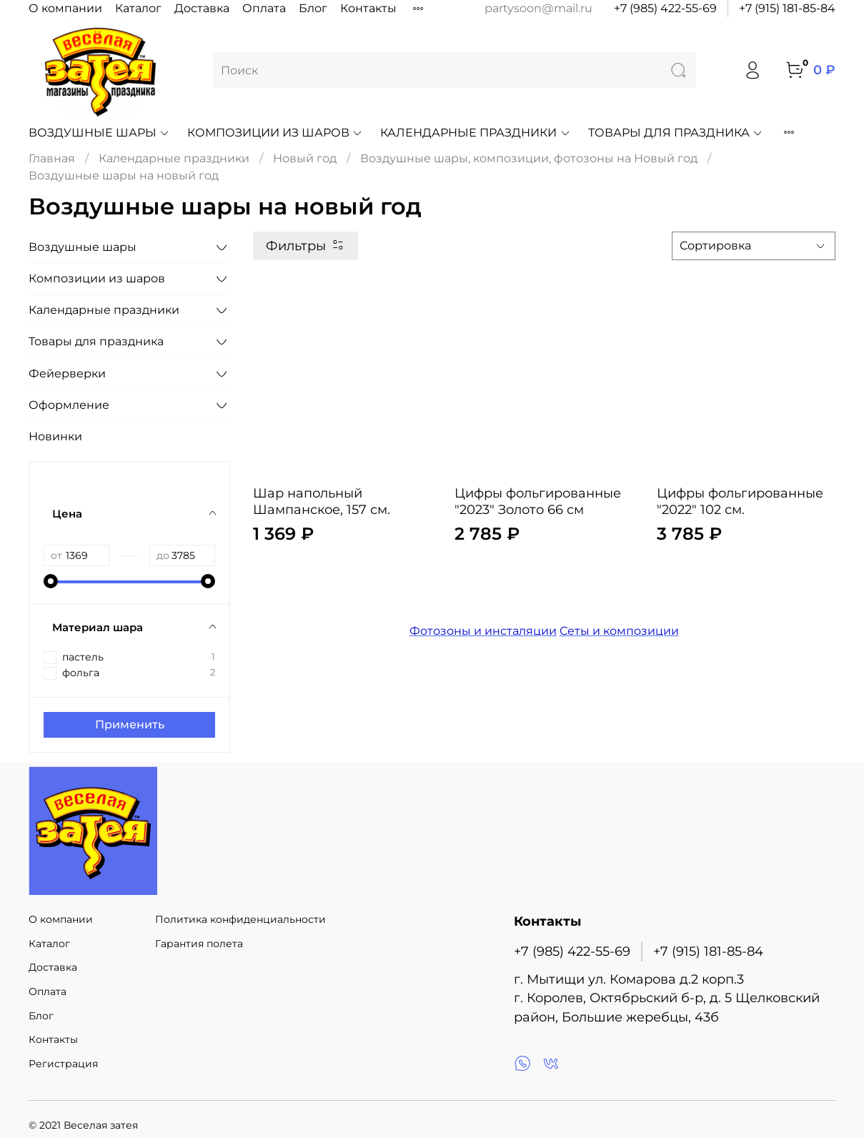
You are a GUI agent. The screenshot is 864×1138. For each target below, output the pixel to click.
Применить (129, 724)
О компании (65, 8)
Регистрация (63, 1063)
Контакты (368, 8)
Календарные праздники (475, 132)
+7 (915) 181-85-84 (787, 8)
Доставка (201, 8)
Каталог (138, 8)
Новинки (55, 436)
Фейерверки (67, 373)
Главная (52, 158)
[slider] (50, 581)
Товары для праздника (675, 132)
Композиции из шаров (275, 132)
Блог (313, 8)
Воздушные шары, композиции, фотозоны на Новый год (528, 158)
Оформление (69, 405)
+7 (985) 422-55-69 (665, 8)
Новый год (305, 158)
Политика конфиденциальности (240, 919)
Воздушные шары (99, 132)
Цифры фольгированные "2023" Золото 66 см (538, 501)
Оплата (264, 8)
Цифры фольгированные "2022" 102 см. (740, 501)
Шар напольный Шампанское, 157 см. (321, 501)
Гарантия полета (199, 943)
